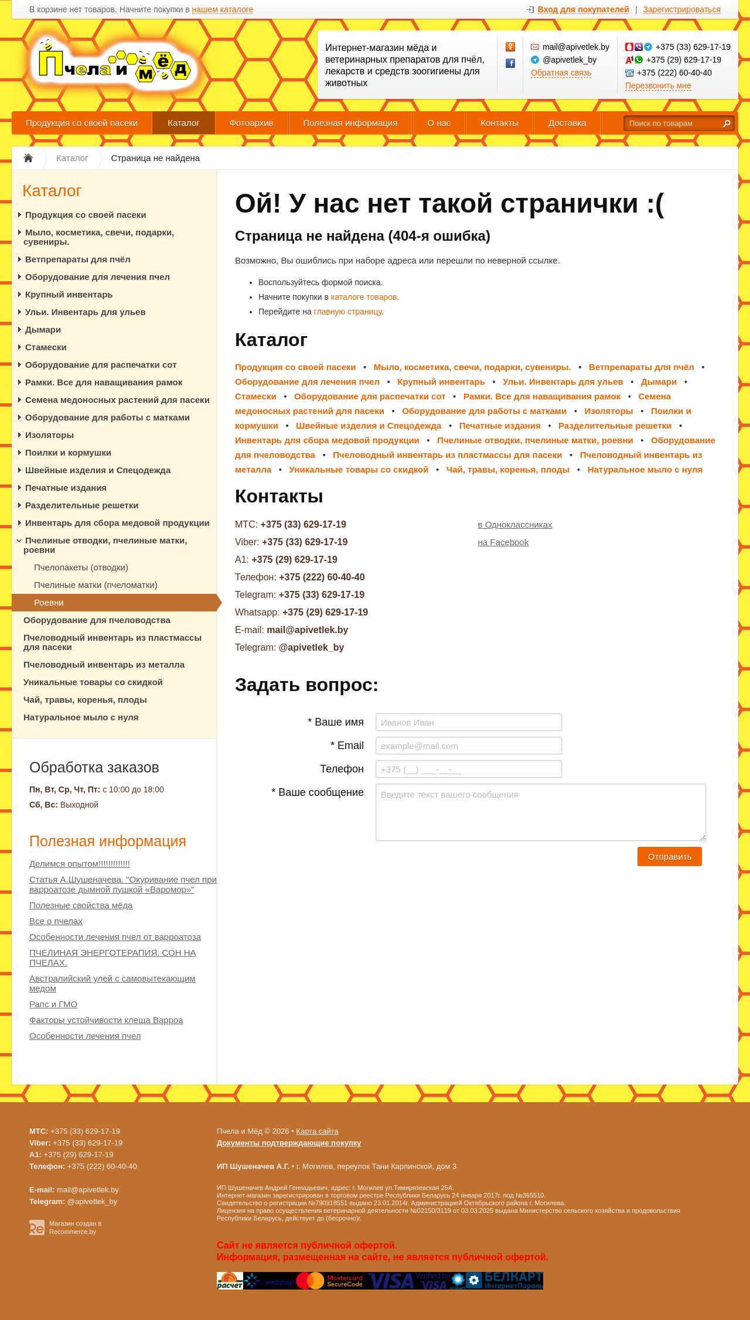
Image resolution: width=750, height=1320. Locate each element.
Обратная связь (561, 72)
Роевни (49, 602)
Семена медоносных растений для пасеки (117, 400)
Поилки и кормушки (68, 452)
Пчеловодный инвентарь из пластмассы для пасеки (112, 642)
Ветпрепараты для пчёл (78, 259)
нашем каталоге (223, 9)
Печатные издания (66, 488)
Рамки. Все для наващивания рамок (103, 382)
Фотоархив (252, 123)
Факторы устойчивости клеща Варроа (106, 1020)
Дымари (43, 329)
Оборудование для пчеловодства (97, 620)
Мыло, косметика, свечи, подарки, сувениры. (98, 237)
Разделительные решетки (81, 505)
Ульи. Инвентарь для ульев (85, 312)
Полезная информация (351, 123)
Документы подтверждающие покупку (289, 1142)
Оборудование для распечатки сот (101, 365)
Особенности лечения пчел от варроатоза (115, 937)
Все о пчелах (56, 921)
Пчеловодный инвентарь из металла (104, 664)
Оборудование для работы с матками (107, 417)
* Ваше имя (336, 722)
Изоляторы (49, 435)
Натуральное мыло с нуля (81, 717)
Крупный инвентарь (69, 294)
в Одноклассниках (515, 524)
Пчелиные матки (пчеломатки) (96, 585)
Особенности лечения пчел (85, 1036)
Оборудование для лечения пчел (97, 277)
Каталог (184, 123)
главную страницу (347, 311)
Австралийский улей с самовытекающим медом (112, 983)
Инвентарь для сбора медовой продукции (117, 523)
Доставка (567, 123)
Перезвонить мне (658, 85)
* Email (347, 745)
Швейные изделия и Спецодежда (98, 470)
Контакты (499, 123)
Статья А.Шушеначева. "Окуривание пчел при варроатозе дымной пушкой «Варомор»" (123, 884)
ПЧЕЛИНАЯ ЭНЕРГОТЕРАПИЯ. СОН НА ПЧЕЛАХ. (112, 957)
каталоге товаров (364, 297)
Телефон (342, 769)
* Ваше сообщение (317, 792)
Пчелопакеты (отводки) (81, 567)
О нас (439, 123)
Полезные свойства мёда (80, 905)
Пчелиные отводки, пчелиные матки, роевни (105, 545)
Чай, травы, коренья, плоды (85, 700)
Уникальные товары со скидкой (93, 682)
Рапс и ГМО (53, 1004)
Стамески (46, 347)
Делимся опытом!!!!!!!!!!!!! (79, 863)
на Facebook (503, 542)
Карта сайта (317, 1131)
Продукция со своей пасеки (82, 123)
